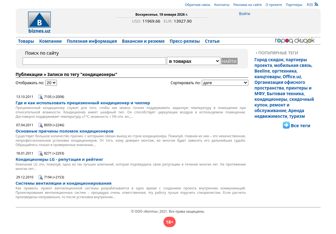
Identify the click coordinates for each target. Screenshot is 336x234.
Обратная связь (198, 5)
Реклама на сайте (247, 5)
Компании (50, 41)
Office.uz (292, 76)
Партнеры (294, 5)
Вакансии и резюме (143, 41)
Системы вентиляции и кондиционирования (64, 183)
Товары (26, 41)
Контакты (221, 5)
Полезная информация (92, 41)
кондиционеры (271, 99)
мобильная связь (292, 65)
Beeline (262, 71)
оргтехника (284, 71)
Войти (244, 13)
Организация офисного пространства (280, 85)
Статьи (212, 41)
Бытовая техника (285, 93)
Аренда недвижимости (279, 113)
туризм (297, 116)
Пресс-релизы (185, 41)
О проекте (274, 5)
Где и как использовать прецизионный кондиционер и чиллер (83, 103)
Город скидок (269, 60)
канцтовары (268, 76)
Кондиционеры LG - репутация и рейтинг (59, 159)
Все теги (300, 125)
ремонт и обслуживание (272, 107)
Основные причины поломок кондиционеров (65, 131)
